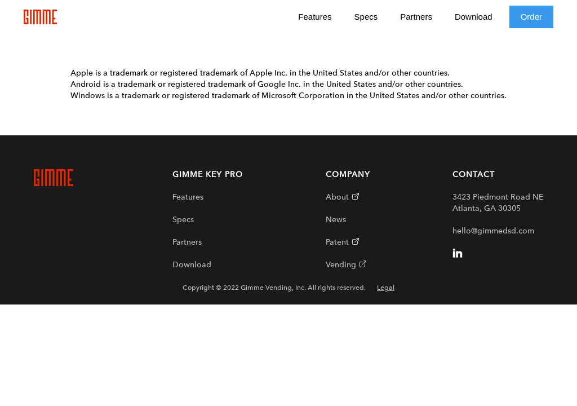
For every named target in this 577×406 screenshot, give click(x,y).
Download (473, 16)
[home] (40, 16)
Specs (366, 16)
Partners (416, 16)
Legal (385, 288)
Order (531, 16)
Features (314, 16)
